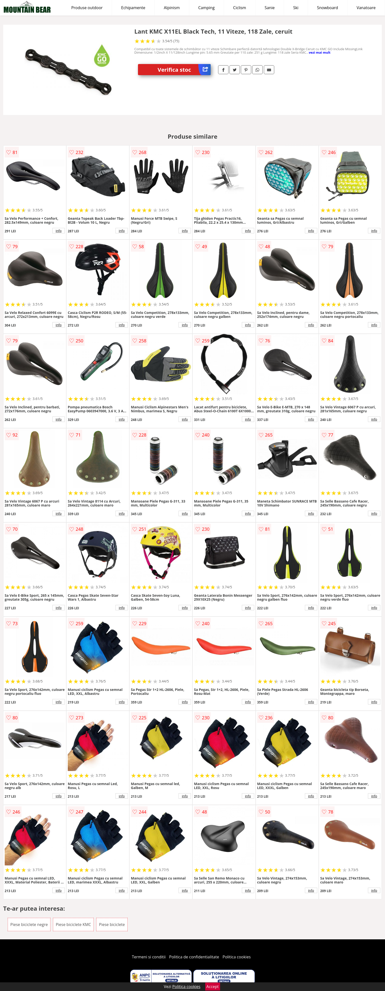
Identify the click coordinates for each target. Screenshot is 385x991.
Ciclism (239, 7)
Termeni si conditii (149, 957)
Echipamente (133, 7)
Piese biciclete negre (29, 924)
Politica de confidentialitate (194, 957)
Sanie (270, 7)
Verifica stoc (184, 69)
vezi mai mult (320, 52)
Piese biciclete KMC (73, 924)
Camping (206, 7)
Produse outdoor (87, 7)
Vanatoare (366, 7)
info (59, 230)
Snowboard (327, 7)
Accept (212, 986)
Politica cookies (237, 957)
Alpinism (172, 7)
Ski (295, 7)
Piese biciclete (112, 924)
